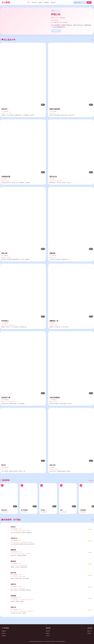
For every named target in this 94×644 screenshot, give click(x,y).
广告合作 (48, 635)
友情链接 (4, 635)
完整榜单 (91, 480)
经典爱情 (46, 2)
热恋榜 (40, 2)
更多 (92, 520)
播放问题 (48, 631)
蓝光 (6, 2)
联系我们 (4, 633)
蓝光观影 (56, 30)
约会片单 (34, 2)
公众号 (90, 631)
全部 (92, 40)
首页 (28, 2)
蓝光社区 (53, 2)
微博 (89, 633)
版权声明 (48, 633)
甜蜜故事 (4, 631)
